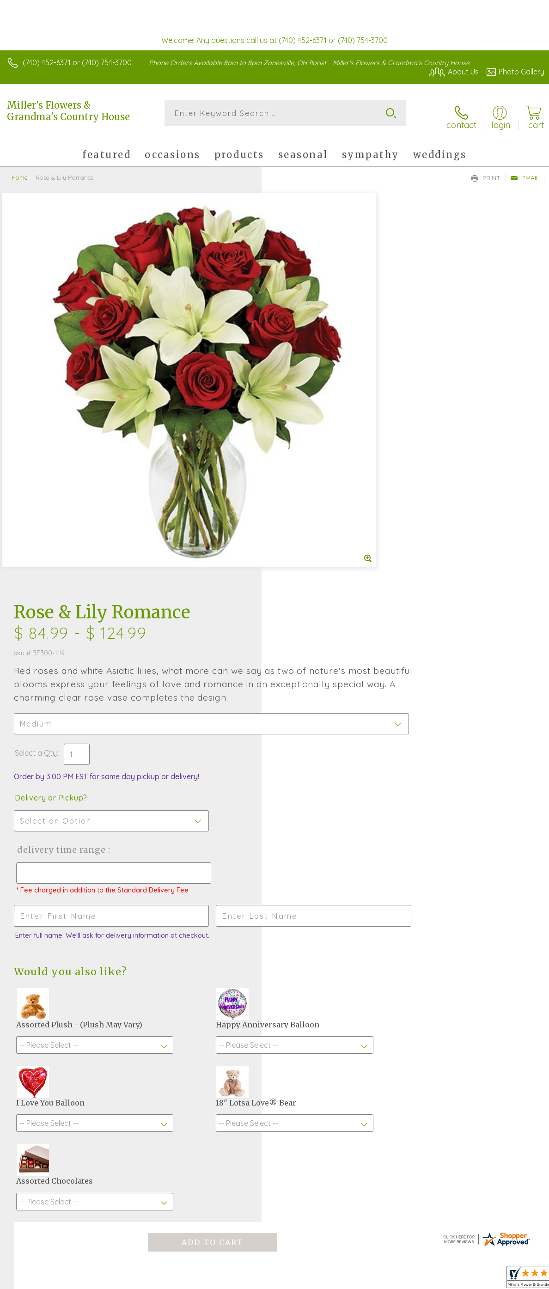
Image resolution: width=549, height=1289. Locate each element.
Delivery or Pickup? (312, 393)
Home (20, 171)
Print (485, 171)
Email (524, 171)
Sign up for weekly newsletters (275, 1008)
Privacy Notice (387, 1280)
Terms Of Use (333, 1280)
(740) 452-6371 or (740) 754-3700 (77, 62)
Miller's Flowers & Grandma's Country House (68, 110)
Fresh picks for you (275, 957)
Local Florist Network (453, 1280)
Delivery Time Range (321, 445)
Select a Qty (297, 349)
